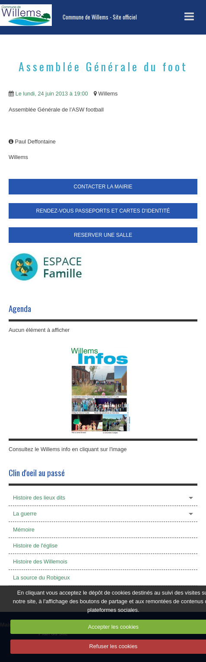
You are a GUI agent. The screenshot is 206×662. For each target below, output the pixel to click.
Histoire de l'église (35, 545)
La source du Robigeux (41, 577)
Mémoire (24, 529)
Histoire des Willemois (40, 561)
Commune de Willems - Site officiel (100, 17)
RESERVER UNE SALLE (103, 235)
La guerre (25, 513)
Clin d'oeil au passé (37, 472)
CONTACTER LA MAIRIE (103, 187)
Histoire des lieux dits (39, 497)
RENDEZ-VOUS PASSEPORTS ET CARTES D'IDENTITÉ (103, 211)
